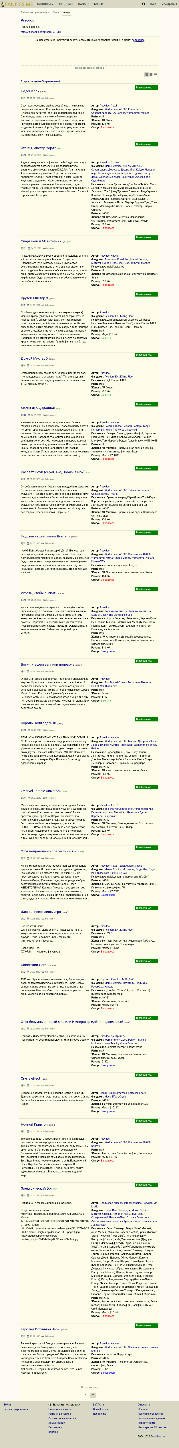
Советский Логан (35, 965)
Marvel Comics (113, 165)
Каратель (96, 816)
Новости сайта (147, 1422)
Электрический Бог (36, 1188)
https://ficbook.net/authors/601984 (41, 31)
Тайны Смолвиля (138, 490)
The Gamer (115, 614)
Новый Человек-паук (116, 1213)
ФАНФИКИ (45, 4)
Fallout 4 (127, 614)
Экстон (115, 162)
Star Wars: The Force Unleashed (119, 429)
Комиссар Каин (137, 1092)
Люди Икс (110, 263)
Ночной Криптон (34, 1124)
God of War (97, 686)
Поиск (56, 12)
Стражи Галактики (138, 1217)
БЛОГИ (98, 4)
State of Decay (99, 614)
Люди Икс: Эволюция (117, 1210)
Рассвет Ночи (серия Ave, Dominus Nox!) (53, 472)
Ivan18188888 (108, 1092)
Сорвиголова (99, 169)
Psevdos (105, 105)
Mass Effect (111, 1096)
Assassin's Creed (114, 259)
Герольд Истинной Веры (40, 1329)
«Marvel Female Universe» (41, 791)
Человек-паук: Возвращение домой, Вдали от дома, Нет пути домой (123, 173)
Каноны (53, 1431)
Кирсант (116, 255)
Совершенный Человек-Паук (108, 1217)
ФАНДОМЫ (66, 4)
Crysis (122, 1096)
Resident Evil (112, 316)
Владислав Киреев (131, 865)
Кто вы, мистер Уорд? (38, 148)
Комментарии (56, 1422)
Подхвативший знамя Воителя (45, 536)
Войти (7, 1404)
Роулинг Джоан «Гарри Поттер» (123, 426)
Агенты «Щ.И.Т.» (132, 165)
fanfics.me (159, 1436)
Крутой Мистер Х (34, 298)
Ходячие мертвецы (116, 611)
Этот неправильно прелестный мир (50, 851)
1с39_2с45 (128, 979)
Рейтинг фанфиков (59, 1413)
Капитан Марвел (140, 263)
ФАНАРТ (83, 4)
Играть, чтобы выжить (39, 593)
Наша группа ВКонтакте (152, 1427)
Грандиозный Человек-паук (140, 1221)
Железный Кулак (110, 176)
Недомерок (30, 91)
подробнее (138, 39)
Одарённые (98, 180)
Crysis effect (31, 1078)
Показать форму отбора (89, 67)
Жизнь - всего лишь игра (41, 912)
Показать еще (89, 1387)
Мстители (97, 263)
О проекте (144, 1404)
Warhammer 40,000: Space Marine (110, 557)
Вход (153, 4)
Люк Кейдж (137, 169)
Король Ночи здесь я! (38, 723)
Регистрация (168, 4)
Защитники (128, 176)
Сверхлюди (143, 176)
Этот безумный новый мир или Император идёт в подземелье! (72, 1022)
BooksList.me (101, 1409)
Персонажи (55, 1427)
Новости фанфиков (59, 1409)
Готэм (104, 493)
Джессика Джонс (118, 169)
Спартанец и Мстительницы (43, 241)
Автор (66, 12)
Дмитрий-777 (119, 1036)
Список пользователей (62, 1418)
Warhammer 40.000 (116, 109)
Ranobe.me (99, 1413)
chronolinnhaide (133, 1202)
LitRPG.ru (98, 1404)
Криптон (96, 1146)
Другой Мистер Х (34, 358)
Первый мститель (102, 812)
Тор (127, 259)
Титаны (113, 493)
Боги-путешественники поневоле (48, 664)
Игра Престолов (123, 744)
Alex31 (115, 105)
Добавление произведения (35, 12)
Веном (123, 873)
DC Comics (119, 112)
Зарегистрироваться (16, 1409)
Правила (143, 1409)
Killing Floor (127, 316)
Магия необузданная (38, 408)
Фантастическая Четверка (107, 1221)
